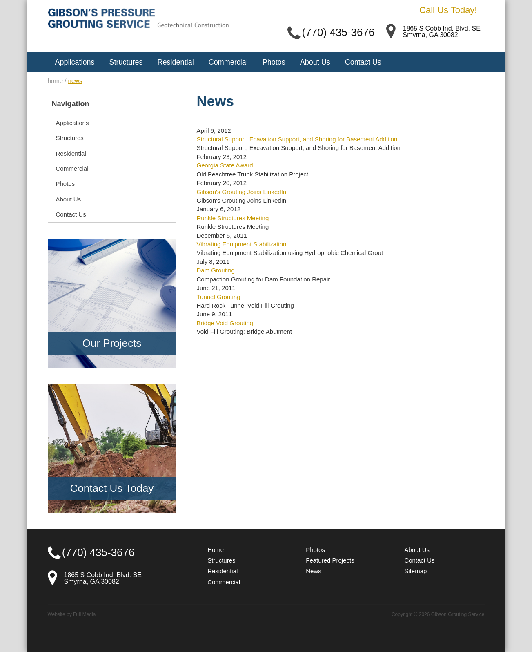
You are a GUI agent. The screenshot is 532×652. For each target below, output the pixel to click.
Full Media (84, 614)
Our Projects (112, 343)
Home (215, 549)
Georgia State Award (224, 165)
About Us (315, 62)
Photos (274, 62)
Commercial (228, 62)
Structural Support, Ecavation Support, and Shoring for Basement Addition (296, 139)
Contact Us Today (112, 488)
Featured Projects (330, 560)
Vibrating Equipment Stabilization (241, 244)
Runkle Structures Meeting (232, 217)
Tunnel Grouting (218, 296)
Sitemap (415, 570)
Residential (176, 62)
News (313, 570)
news (75, 80)
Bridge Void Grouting (224, 322)
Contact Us (363, 62)
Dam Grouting (215, 270)
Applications (75, 62)
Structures (126, 62)
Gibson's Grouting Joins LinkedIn (241, 191)
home (55, 80)
